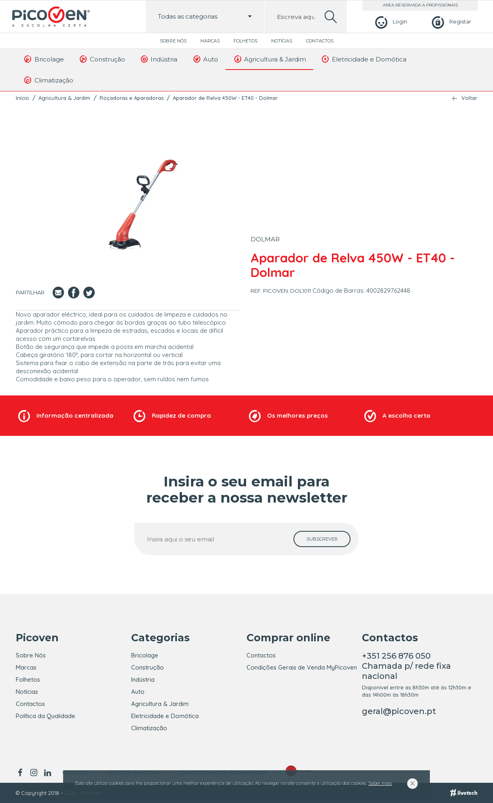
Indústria (159, 59)
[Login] (390, 22)
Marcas (210, 41)
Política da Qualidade (45, 716)
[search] (330, 16)
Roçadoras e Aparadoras (132, 98)
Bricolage (43, 59)
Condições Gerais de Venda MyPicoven (301, 667)
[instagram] (33, 772)
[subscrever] (322, 539)
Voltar (469, 98)
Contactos (320, 41)
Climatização (48, 80)
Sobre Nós (173, 41)
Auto (205, 59)
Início (22, 98)
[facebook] (21, 772)
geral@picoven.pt (399, 711)
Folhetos (245, 41)
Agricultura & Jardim (269, 59)
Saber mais (380, 783)
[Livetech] (463, 793)
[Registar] (450, 22)
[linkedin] (47, 772)
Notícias (281, 41)
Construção (102, 59)
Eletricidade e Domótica (363, 59)
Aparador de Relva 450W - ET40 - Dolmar (225, 98)
